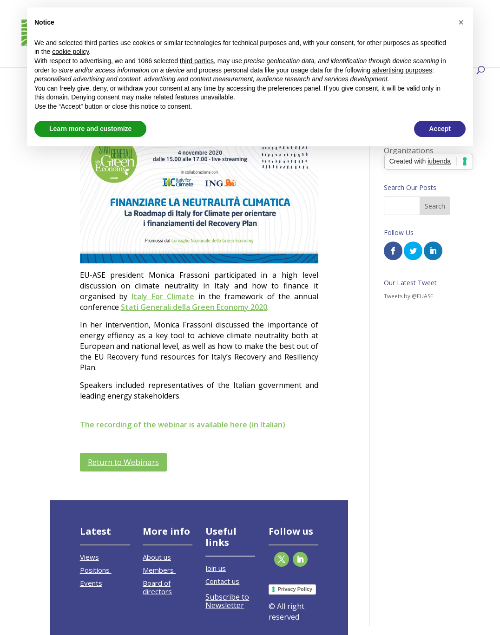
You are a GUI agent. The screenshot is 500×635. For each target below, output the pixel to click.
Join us (215, 568)
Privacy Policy (295, 589)
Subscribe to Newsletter (227, 601)
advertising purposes (402, 70)
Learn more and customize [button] (90, 128)
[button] (461, 22)
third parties (197, 61)
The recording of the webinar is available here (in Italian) (182, 424)
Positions (96, 570)
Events (91, 583)
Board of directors (157, 587)
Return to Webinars (123, 462)
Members (159, 570)
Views (89, 557)
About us (157, 557)
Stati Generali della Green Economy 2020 (194, 307)
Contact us (222, 581)
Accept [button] (440, 128)
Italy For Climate (163, 296)
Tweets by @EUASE (408, 296)
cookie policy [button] (70, 51)
